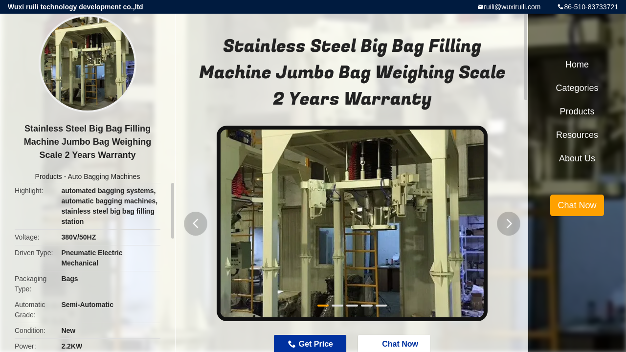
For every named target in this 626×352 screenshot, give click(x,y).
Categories (577, 88)
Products (48, 176)
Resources (577, 135)
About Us (577, 158)
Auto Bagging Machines (104, 176)
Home (577, 64)
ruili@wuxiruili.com (512, 7)
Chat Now (577, 205)
